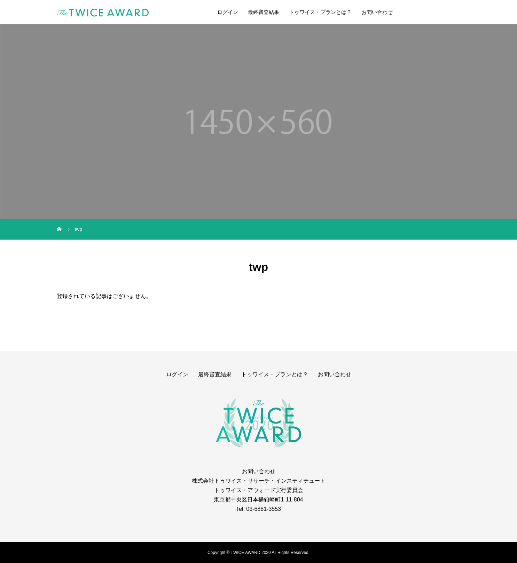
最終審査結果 (263, 12)
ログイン (227, 12)
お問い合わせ (377, 12)
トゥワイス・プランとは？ (320, 12)
